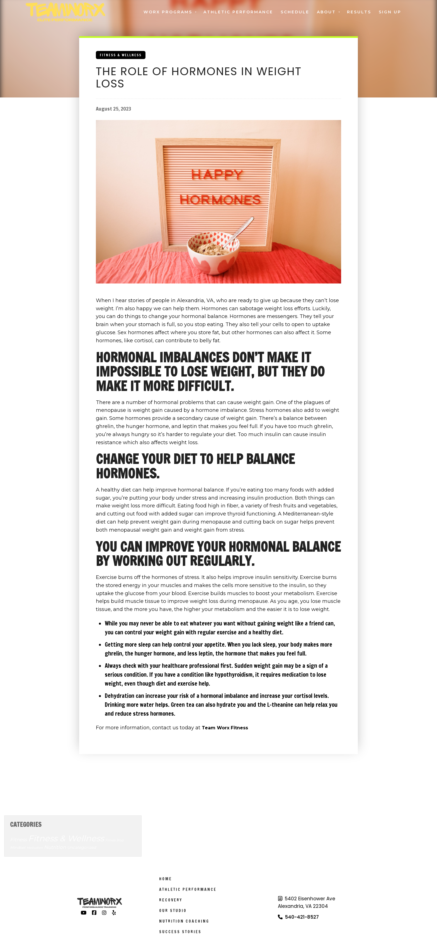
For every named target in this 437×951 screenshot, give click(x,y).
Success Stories (180, 932)
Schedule (295, 11)
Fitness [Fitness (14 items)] (18, 839)
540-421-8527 (302, 917)
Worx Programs (168, 11)
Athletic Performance (238, 11)
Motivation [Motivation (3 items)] (35, 848)
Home (165, 879)
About (326, 11)
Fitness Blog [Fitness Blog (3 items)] (114, 840)
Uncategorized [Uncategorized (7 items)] (81, 847)
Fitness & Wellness (121, 55)
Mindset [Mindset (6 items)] (17, 847)
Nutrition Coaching (184, 921)
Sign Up (390, 11)
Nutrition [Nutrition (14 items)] (55, 847)
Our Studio (173, 910)
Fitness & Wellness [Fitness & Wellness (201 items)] (66, 838)
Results (359, 11)
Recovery (170, 900)
